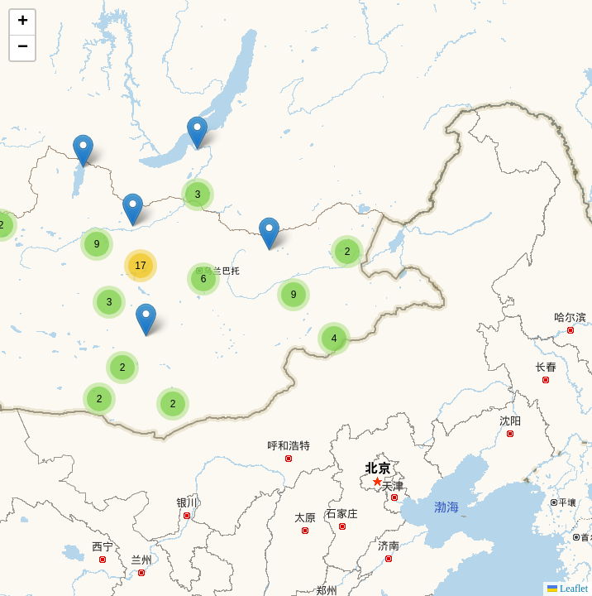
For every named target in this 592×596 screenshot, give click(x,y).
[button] (99, 399)
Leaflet (567, 588)
